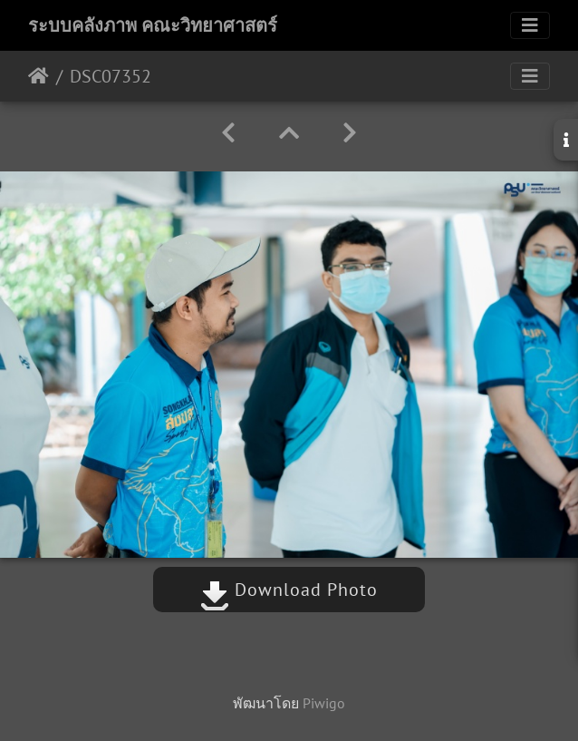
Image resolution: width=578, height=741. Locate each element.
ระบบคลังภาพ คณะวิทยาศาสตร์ (152, 25)
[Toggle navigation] (530, 25)
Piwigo (324, 703)
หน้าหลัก (38, 76)
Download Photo (289, 589)
